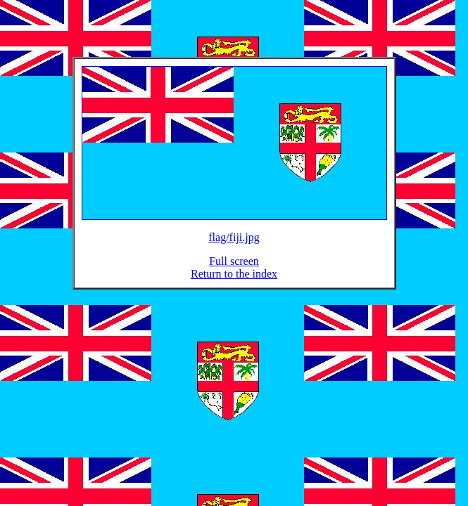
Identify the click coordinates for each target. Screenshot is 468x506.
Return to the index (234, 282)
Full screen (234, 269)
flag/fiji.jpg (233, 246)
